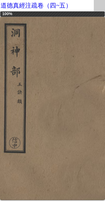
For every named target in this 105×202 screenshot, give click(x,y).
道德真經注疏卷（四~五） (36, 5)
